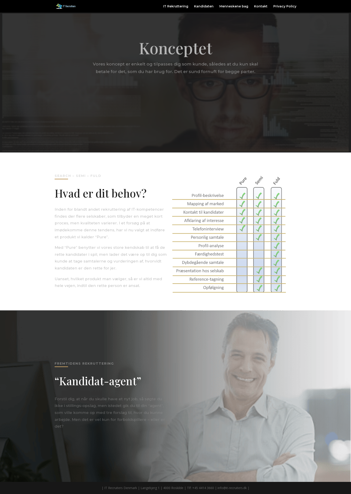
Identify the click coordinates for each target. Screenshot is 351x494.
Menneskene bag (233, 6)
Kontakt (261, 6)
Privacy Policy (284, 6)
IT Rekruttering (175, 6)
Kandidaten (204, 6)
